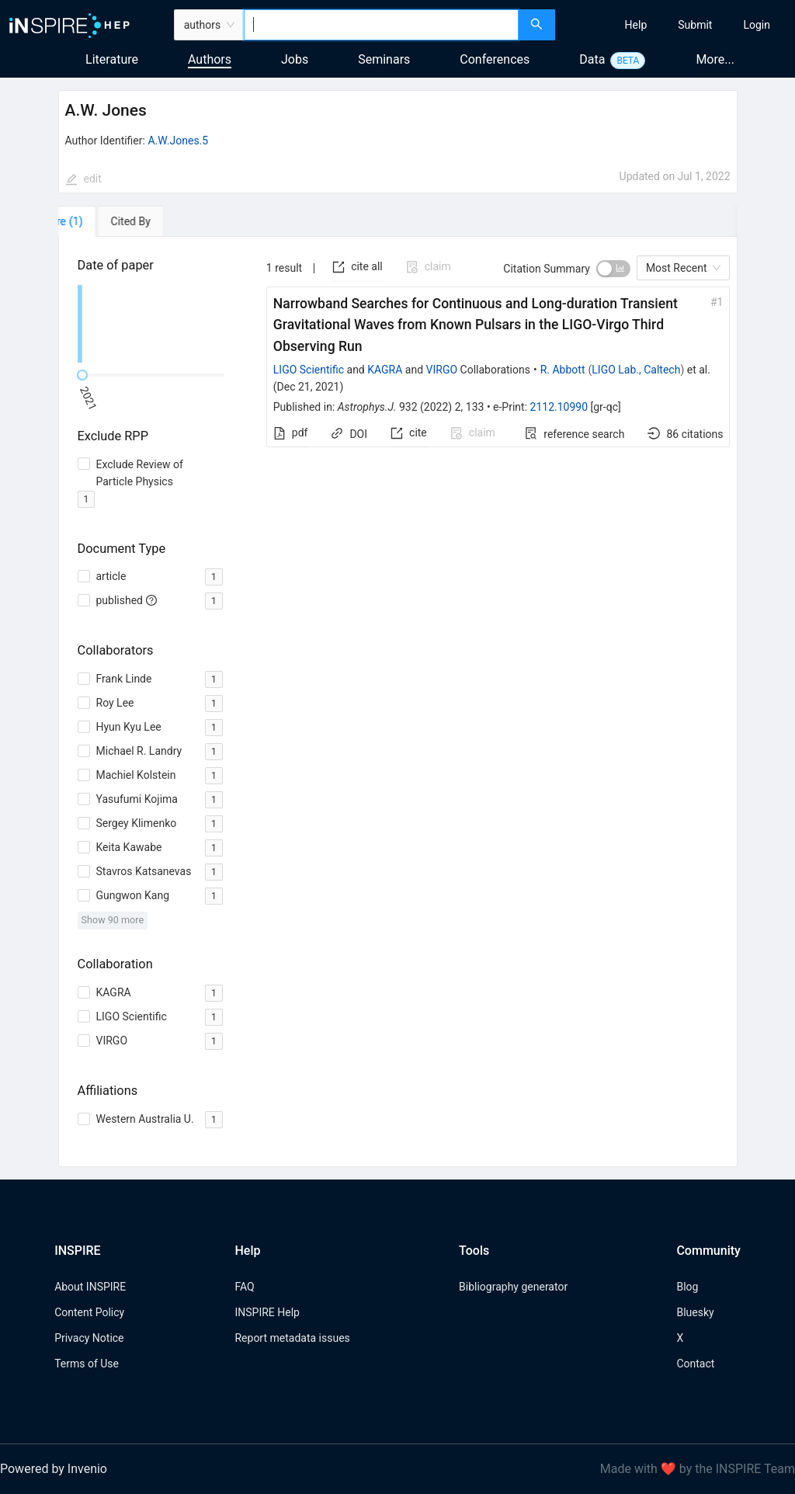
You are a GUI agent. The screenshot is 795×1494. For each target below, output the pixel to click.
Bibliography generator (513, 1286)
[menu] (677, 25)
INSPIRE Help (266, 1312)
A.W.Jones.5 (178, 140)
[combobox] (381, 24)
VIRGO (442, 369)
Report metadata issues (291, 1338)
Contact (695, 1363)
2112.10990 (559, 407)
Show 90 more (113, 920)
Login (756, 25)
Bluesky (694, 1312)
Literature (111, 59)
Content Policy (89, 1312)
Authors (209, 59)
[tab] (102, 221)
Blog (687, 1286)
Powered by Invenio (53, 1468)
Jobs (294, 59)
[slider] (82, 375)
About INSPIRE (90, 1286)
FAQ (244, 1286)
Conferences (494, 59)
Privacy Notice (88, 1338)
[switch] (613, 268)
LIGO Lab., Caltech (636, 369)
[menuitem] (636, 25)
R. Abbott (562, 369)
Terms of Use (86, 1363)
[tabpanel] (398, 702)
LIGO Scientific (308, 369)
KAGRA (384, 369)
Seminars (384, 59)
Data (592, 59)
